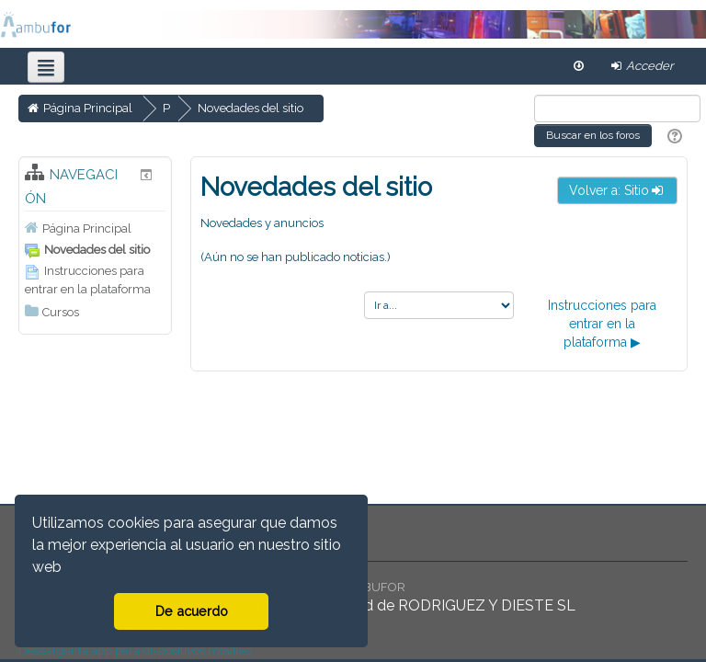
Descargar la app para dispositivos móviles (134, 650)
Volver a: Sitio (617, 190)
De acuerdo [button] (191, 611)
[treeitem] (95, 228)
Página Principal (86, 228)
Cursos (60, 312)
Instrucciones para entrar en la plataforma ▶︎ (602, 323)
